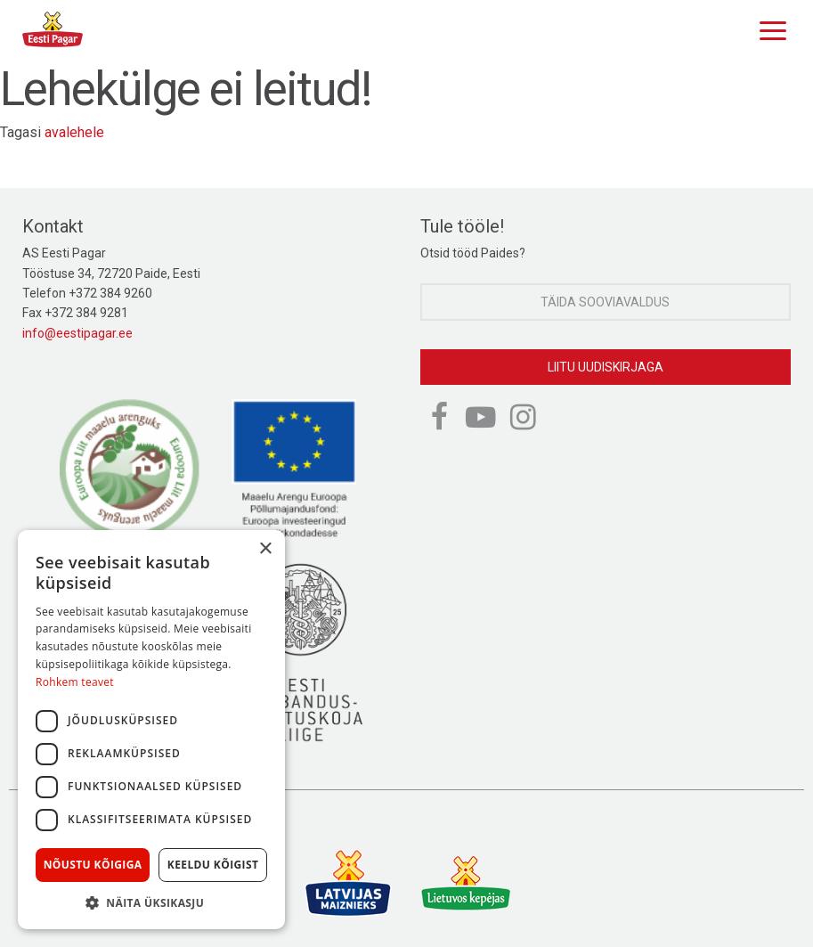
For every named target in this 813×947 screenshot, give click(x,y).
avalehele (74, 132)
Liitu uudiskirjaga (605, 367)
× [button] (265, 549)
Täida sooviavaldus (605, 302)
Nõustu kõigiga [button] (93, 864)
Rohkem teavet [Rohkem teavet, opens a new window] (75, 682)
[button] (151, 902)
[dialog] (151, 729)
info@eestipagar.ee (77, 333)
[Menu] (768, 28)
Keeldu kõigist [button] (213, 864)
